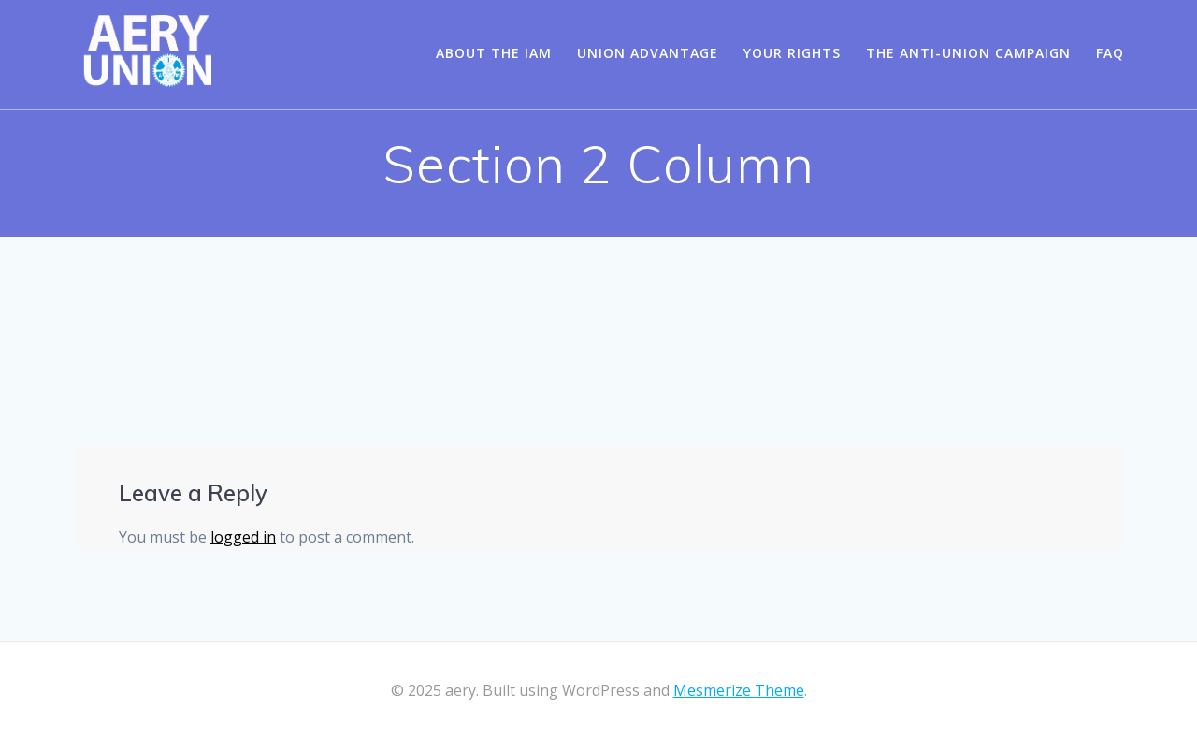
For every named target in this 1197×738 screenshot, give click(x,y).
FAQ (1110, 53)
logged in (243, 537)
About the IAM (494, 53)
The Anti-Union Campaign (968, 53)
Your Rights (792, 53)
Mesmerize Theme (738, 690)
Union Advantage (647, 53)
